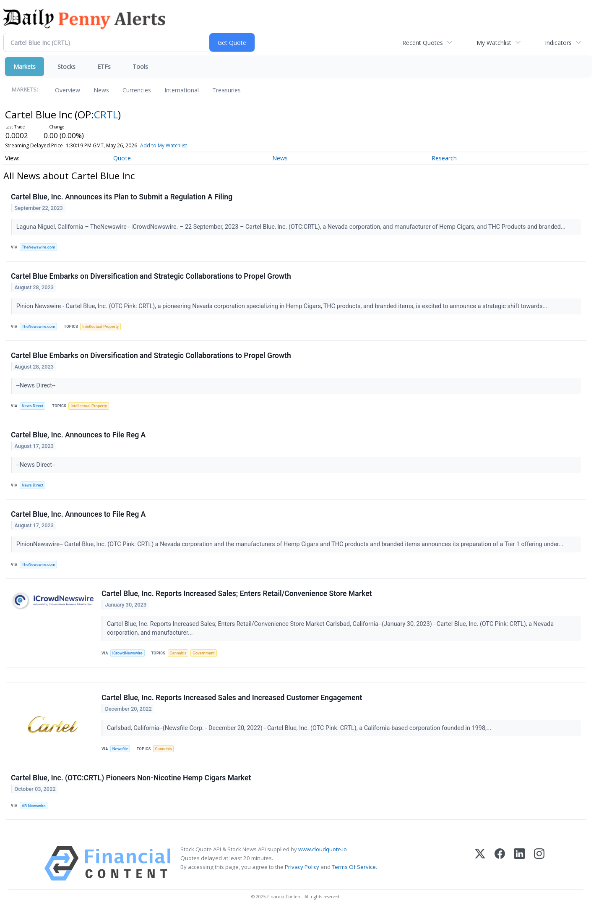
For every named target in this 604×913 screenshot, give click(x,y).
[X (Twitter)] (480, 863)
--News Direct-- (36, 385)
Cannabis (177, 653)
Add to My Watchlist (179, 145)
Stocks (66, 67)
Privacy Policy (302, 867)
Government (204, 653)
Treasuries (226, 90)
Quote (122, 158)
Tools (140, 67)
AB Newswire (34, 805)
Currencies (136, 90)
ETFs (104, 67)
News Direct (33, 405)
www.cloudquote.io (322, 849)
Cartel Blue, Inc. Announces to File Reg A (78, 435)
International (181, 90)
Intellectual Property (100, 326)
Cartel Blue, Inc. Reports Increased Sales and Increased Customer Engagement (232, 697)
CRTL (106, 114)
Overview (67, 90)
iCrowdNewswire (127, 653)
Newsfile (120, 748)
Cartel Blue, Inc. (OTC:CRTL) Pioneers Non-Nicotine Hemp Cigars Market (131, 778)
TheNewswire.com (38, 247)
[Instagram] (539, 863)
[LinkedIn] (519, 863)
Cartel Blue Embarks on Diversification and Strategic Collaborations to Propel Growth (151, 276)
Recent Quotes (422, 43)
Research (444, 158)
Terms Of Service (354, 867)
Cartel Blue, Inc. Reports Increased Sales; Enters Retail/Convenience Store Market (237, 593)
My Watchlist (493, 43)
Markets (24, 67)
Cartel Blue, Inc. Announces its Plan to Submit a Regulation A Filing (121, 197)
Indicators (558, 43)
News (101, 90)
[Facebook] (499, 863)
